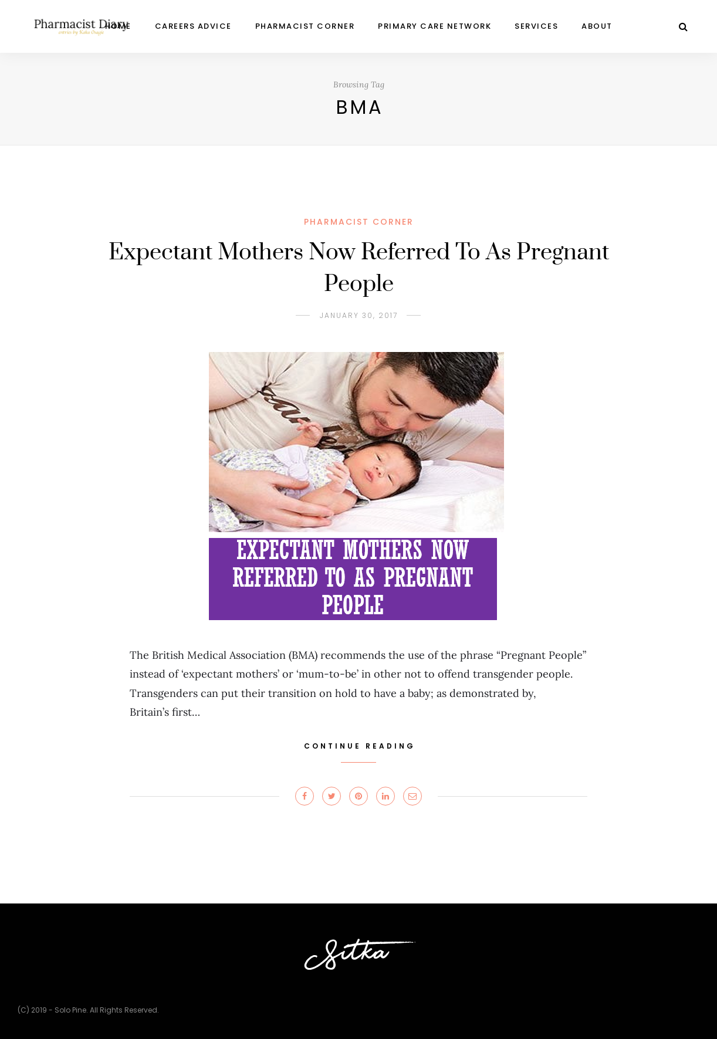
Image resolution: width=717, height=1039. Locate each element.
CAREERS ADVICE (193, 26)
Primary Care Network (434, 26)
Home (118, 26)
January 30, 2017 (359, 315)
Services (536, 26)
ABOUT (597, 26)
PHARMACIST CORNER (305, 26)
